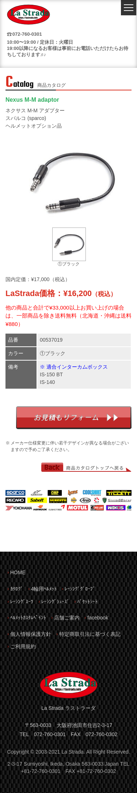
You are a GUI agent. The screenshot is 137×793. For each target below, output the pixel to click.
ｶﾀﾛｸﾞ (16, 589)
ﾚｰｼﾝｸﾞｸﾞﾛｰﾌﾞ (80, 589)
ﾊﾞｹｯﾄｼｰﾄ (87, 602)
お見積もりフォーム (74, 417)
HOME (18, 572)
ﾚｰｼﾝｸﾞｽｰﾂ (21, 602)
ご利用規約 (23, 646)
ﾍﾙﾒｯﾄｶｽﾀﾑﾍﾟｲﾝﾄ (28, 618)
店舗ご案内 (67, 618)
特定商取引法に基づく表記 (90, 634)
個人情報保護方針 (30, 634)
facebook (97, 618)
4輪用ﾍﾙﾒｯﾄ (44, 589)
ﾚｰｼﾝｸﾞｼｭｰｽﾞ (55, 602)
